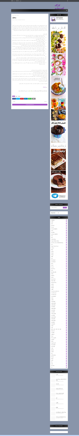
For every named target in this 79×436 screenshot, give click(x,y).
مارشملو (59, 349)
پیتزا (59, 244)
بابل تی (57, 374)
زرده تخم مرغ (59, 268)
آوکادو (59, 221)
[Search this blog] (57, 207)
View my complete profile (59, 19)
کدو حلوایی (59, 334)
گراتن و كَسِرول (59, 342)
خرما (59, 258)
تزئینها (59, 249)
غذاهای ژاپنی (59, 311)
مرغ (59, 353)
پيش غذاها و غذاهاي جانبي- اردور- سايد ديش (59, 242)
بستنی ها (59, 227)
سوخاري (59, 284)
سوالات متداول (30, 90)
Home (13, 15)
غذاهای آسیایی (59, 301)
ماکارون (59, 351)
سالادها (59, 273)
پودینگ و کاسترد (59, 239)
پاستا (59, 235)
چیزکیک (59, 254)
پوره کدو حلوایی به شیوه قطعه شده (61, 412)
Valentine (59, 220)
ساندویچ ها (59, 275)
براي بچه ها (59, 225)
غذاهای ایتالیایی (59, 304)
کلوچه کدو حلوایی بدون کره (60, 393)
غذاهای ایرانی (59, 306)
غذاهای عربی (59, 315)
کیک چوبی (59, 339)
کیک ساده (57, 383)
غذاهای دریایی (59, 310)
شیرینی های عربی (59, 294)
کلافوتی (57, 402)
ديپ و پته (59, 266)
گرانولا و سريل (59, 344)
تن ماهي (59, 251)
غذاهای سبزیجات (59, 313)
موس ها (59, 356)
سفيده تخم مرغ (59, 278)
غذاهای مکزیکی (59, 320)
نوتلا (59, 361)
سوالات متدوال (59, 280)
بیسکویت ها (59, 232)
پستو (59, 237)
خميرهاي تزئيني (59, 261)
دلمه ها (59, 265)
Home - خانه (13, 0)
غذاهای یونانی (59, 323)
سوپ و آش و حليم (59, 282)
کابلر (56, 397)
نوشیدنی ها (59, 365)
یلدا (59, 367)
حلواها (59, 256)
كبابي (59, 327)
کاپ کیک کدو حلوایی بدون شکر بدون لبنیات (61, 380)
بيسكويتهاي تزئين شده (59, 228)
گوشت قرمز (59, 346)
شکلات (59, 289)
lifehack (44, 87)
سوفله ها (59, 287)
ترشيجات (59, 247)
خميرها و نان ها (59, 259)
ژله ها (59, 270)
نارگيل (59, 360)
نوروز (59, 363)
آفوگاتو (57, 407)
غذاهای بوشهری (59, 308)
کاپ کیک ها (59, 330)
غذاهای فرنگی (59, 318)
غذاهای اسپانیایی (59, 303)
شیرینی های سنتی (59, 292)
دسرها (59, 263)
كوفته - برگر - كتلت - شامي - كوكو (59, 329)
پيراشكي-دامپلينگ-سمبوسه (59, 240)
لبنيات (59, 348)
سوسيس (59, 285)
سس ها (59, 277)
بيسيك (15, 15)
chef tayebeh (15, 19)
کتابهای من (59, 332)
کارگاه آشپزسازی (59, 7)
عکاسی (59, 299)
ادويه (16, 96)
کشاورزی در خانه (59, 337)
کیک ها (59, 341)
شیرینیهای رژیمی (59, 296)
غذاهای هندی (59, 322)
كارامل (59, 325)
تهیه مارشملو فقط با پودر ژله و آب (61, 416)
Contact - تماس (18, 0)
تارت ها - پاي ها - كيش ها (59, 246)
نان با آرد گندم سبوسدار (59, 388)
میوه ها (59, 358)
